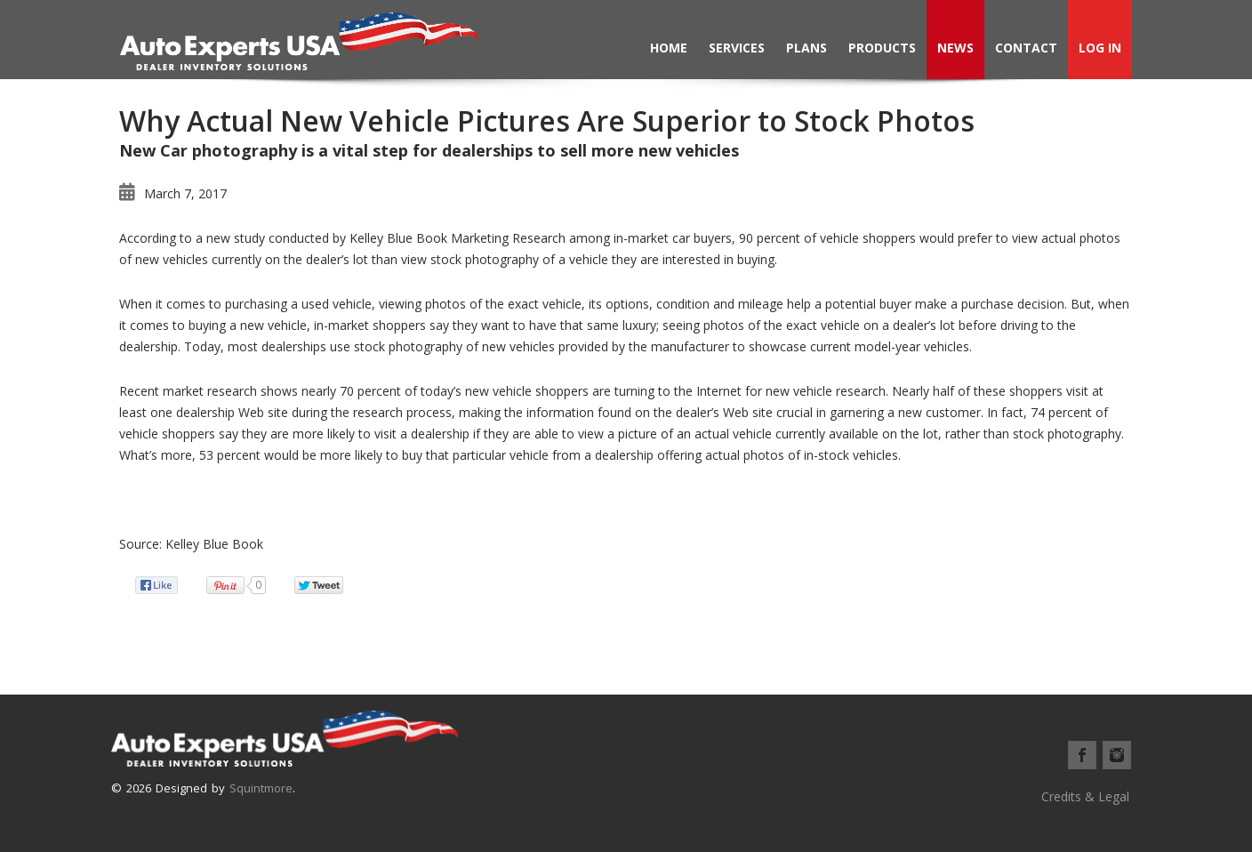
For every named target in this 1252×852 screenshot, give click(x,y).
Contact (1026, 47)
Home (668, 47)
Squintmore (261, 788)
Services (737, 47)
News (955, 47)
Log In (1100, 47)
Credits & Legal (1085, 796)
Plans (806, 47)
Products (882, 47)
